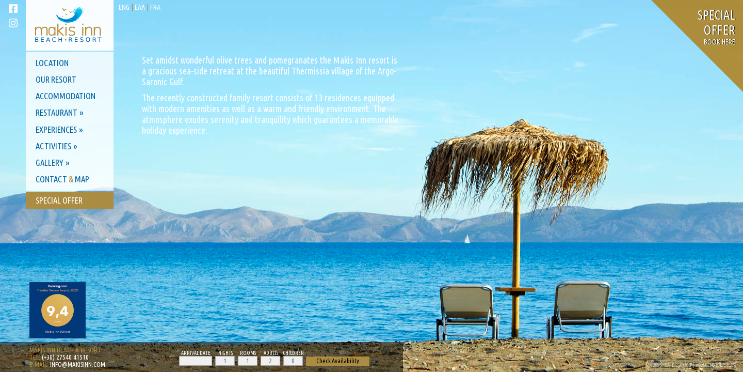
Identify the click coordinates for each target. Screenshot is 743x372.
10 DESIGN (722, 365)
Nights (225, 353)
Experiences (56, 129)
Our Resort (56, 79)
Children (293, 353)
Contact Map (62, 179)
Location (52, 63)
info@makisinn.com (77, 364)
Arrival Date (196, 353)
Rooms (248, 353)
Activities (53, 146)
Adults (271, 353)
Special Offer (59, 200)
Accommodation (65, 96)
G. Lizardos (678, 365)
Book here (716, 29)
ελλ (140, 7)
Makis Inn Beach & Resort (65, 349)
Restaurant (56, 112)
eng (124, 7)
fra (155, 7)
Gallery (49, 162)
